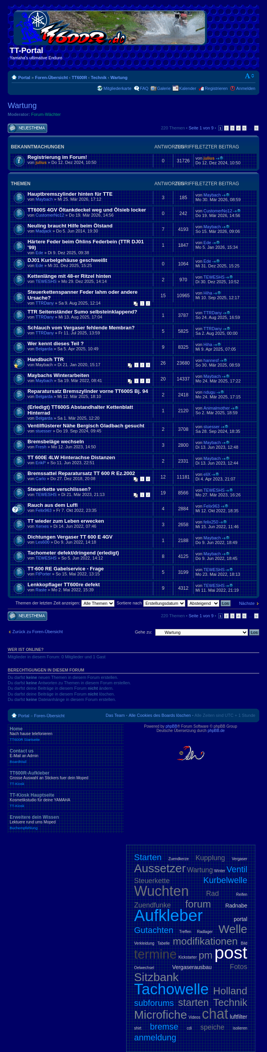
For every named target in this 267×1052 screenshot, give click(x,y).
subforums (154, 1003)
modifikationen (205, 941)
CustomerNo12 (50, 215)
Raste (41, 589)
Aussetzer (160, 868)
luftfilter (238, 1017)
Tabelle (163, 943)
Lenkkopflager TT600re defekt (63, 584)
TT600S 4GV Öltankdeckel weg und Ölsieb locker (86, 210)
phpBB (171, 726)
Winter (219, 871)
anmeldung (155, 1037)
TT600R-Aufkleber (66, 778)
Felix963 (44, 510)
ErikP (41, 462)
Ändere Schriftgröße (249, 75)
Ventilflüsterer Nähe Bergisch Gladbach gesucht (85, 426)
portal (240, 919)
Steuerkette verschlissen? (59, 489)
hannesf (211, 360)
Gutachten (154, 930)
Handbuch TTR (45, 359)
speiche (212, 1027)
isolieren (240, 1028)
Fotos (238, 967)
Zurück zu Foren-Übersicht (37, 631)
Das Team (115, 715)
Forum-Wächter (46, 114)
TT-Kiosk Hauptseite (66, 800)
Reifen (241, 894)
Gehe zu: (143, 632)
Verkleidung (144, 943)
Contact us (66, 756)
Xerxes (42, 526)
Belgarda (44, 348)
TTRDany (45, 303)
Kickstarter (187, 957)
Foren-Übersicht (51, 77)
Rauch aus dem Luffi (52, 505)
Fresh (41, 446)
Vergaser (239, 859)
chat (215, 1014)
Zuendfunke (152, 905)
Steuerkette (152, 881)
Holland (230, 991)
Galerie (164, 88)
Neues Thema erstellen (27, 128)
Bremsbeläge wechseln (55, 441)
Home (66, 734)
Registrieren (216, 88)
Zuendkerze (178, 859)
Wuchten (161, 891)
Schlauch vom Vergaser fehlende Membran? (81, 328)
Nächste (247, 603)
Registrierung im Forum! (57, 157)
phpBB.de (216, 730)
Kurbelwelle (225, 880)
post (230, 952)
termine (155, 954)
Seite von (201, 128)
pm (205, 955)
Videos (194, 1017)
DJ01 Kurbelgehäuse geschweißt (67, 260)
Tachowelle (171, 989)
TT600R (79, 77)
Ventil (236, 869)
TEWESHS (46, 281)
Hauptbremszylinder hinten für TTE (70, 194)
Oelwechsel (144, 968)
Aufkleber (168, 915)
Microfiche (160, 1014)
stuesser (44, 431)
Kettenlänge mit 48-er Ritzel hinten (69, 276)
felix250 (211, 522)
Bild (244, 943)
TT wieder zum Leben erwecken (65, 521)
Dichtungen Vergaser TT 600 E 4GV (70, 537)
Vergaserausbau (192, 967)
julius (41, 162)
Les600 (43, 542)
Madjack (43, 231)
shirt (138, 1028)
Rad (212, 893)
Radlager (205, 932)
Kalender (187, 88)
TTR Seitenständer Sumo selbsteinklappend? (82, 312)
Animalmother (217, 408)
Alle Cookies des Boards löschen (159, 715)
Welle (233, 929)
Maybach (44, 199)
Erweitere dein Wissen (66, 822)
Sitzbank (156, 977)
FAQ (144, 88)
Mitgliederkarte (117, 88)
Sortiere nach (150, 603)
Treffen (185, 932)
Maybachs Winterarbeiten (58, 375)
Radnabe (236, 905)
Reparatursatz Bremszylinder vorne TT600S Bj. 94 (87, 391)
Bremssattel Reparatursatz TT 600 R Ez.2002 (81, 473)
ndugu (210, 392)
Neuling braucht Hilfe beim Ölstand (70, 226)
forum (198, 904)
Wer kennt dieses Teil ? (55, 343)
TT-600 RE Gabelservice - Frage (65, 569)
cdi (189, 1028)
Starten (148, 857)
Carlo (41, 478)
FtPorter (43, 574)
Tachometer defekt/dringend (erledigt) (73, 553)
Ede (39, 252)
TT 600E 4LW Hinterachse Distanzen (71, 457)
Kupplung (210, 858)
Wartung (118, 77)
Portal (24, 77)
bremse (164, 1026)
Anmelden (245, 88)
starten (193, 1002)
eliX (207, 474)
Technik (99, 77)
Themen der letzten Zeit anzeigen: (65, 603)
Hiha (208, 293)
